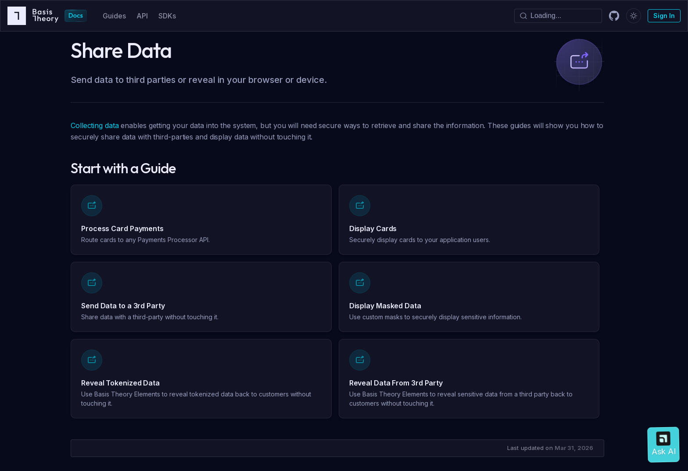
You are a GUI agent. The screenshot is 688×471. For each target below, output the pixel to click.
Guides (114, 15)
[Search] (558, 16)
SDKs (167, 15)
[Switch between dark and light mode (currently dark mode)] (633, 15)
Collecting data (95, 125)
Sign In (664, 15)
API (142, 15)
